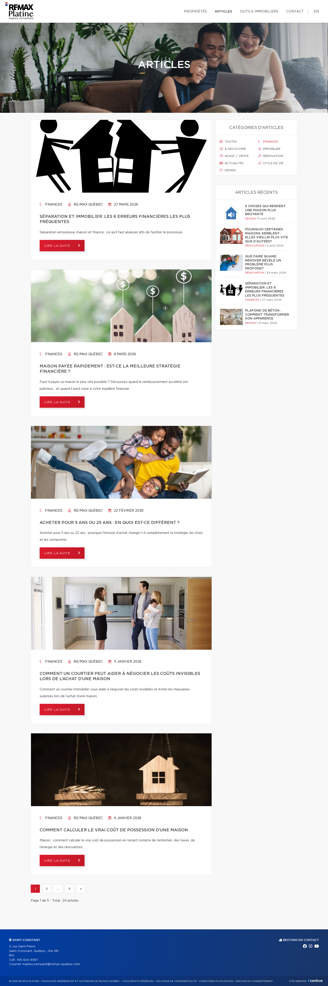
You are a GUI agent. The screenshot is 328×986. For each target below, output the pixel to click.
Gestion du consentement (254, 981)
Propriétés (195, 11)
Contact (295, 11)
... (58, 888)
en (316, 11)
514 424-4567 (27, 959)
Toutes (228, 141)
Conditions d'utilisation (216, 981)
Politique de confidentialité (176, 981)
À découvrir (233, 149)
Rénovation (270, 156)
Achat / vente (234, 156)
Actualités (232, 163)
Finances (51, 204)
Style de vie (270, 163)
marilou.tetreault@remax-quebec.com (51, 964)
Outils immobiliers (259, 11)
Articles (223, 11)
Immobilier (269, 149)
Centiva (315, 980)
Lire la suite (58, 245)
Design (228, 170)
